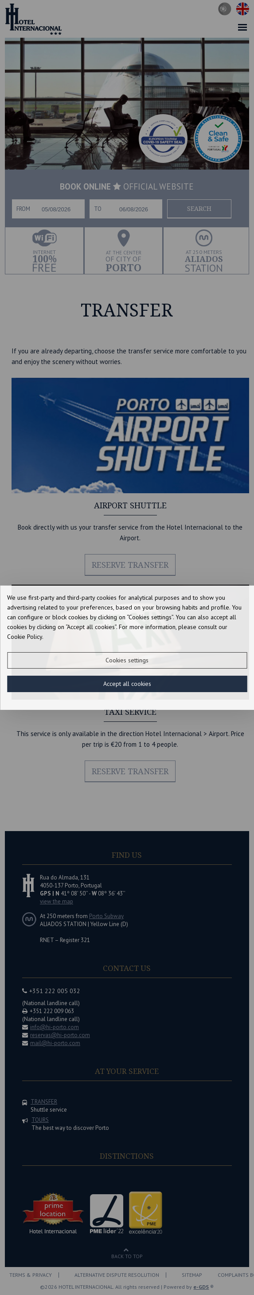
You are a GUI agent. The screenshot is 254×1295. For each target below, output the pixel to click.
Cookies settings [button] (127, 660)
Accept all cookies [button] (127, 684)
